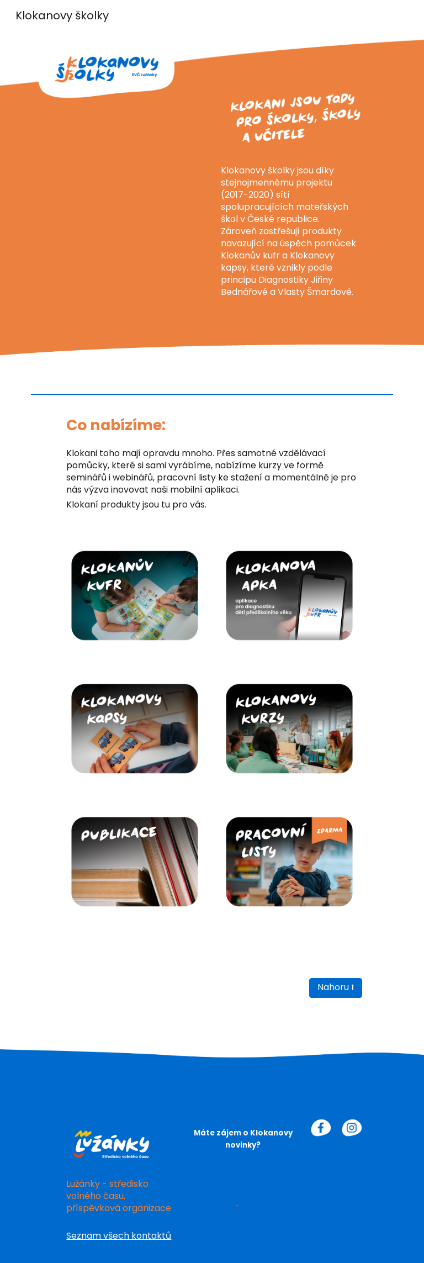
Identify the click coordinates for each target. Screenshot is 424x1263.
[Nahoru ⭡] (335, 988)
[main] (289, 234)
